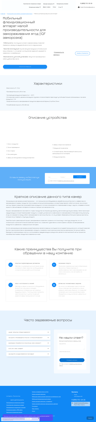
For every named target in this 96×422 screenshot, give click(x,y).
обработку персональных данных (66, 180)
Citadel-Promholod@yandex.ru (81, 403)
